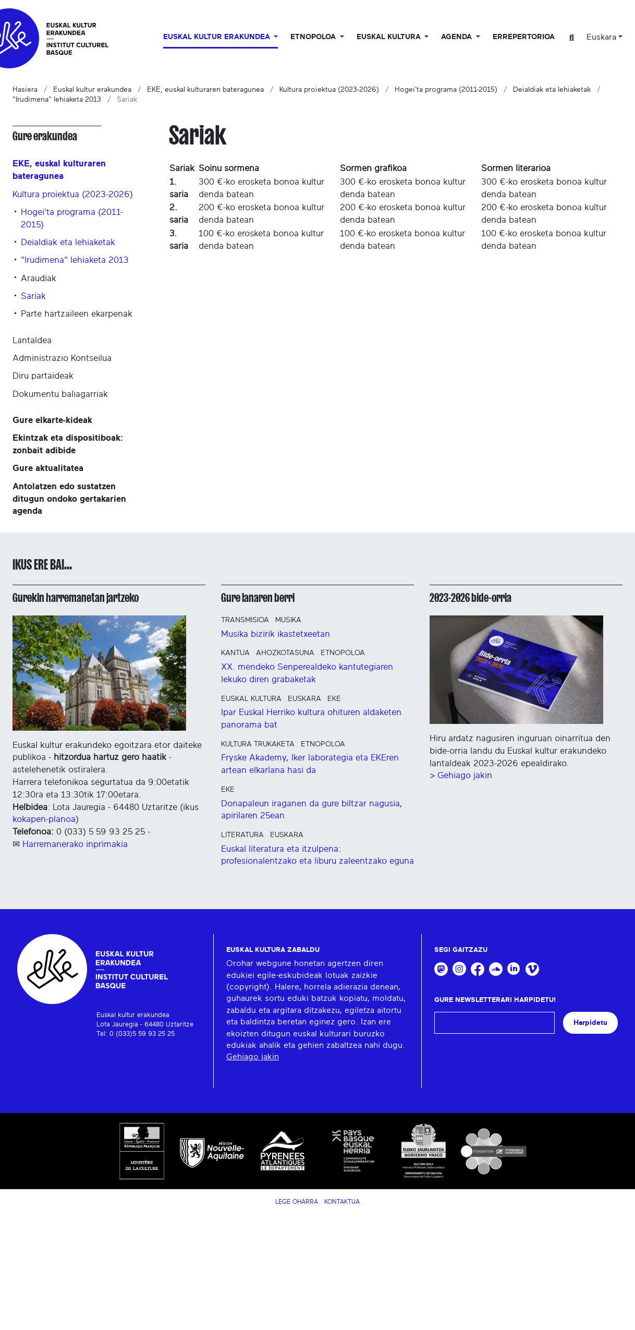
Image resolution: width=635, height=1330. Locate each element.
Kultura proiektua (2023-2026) (329, 89)
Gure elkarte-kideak (52, 420)
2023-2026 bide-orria (470, 597)
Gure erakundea (45, 136)
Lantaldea (32, 340)
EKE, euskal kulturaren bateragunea (205, 89)
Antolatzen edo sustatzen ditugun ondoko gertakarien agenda (69, 499)
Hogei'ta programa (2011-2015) (446, 89)
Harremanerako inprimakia (75, 844)
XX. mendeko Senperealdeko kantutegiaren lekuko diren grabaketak (307, 673)
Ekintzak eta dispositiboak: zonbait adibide (68, 444)
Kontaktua (342, 1202)
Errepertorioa (524, 37)
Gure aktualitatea (48, 468)
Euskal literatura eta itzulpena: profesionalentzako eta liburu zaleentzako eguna (317, 855)
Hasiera (25, 89)
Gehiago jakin (252, 1057)
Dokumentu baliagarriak (60, 394)
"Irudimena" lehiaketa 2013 (57, 99)
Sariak (33, 296)
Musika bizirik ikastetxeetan (275, 634)
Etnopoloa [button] (314, 37)
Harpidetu (590, 1022)
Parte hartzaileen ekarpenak (76, 313)
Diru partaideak (43, 375)
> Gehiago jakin (461, 775)
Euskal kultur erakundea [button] (217, 37)
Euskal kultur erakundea (92, 89)
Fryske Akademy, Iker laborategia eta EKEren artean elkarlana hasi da (310, 764)
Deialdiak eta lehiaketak (552, 89)
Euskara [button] (601, 37)
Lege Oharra (296, 1202)
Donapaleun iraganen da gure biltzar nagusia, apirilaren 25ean (311, 809)
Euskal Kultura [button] (390, 37)
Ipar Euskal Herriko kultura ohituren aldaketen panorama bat (311, 718)
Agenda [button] (457, 37)
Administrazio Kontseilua (62, 358)
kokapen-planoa (44, 819)
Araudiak (38, 278)
